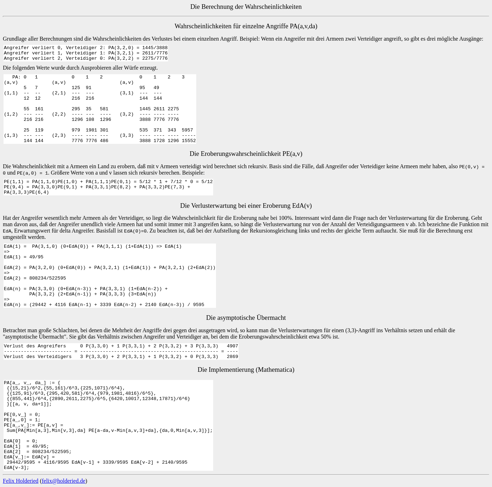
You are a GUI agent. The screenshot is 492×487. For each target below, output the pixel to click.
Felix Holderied (20, 481)
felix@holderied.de (63, 481)
